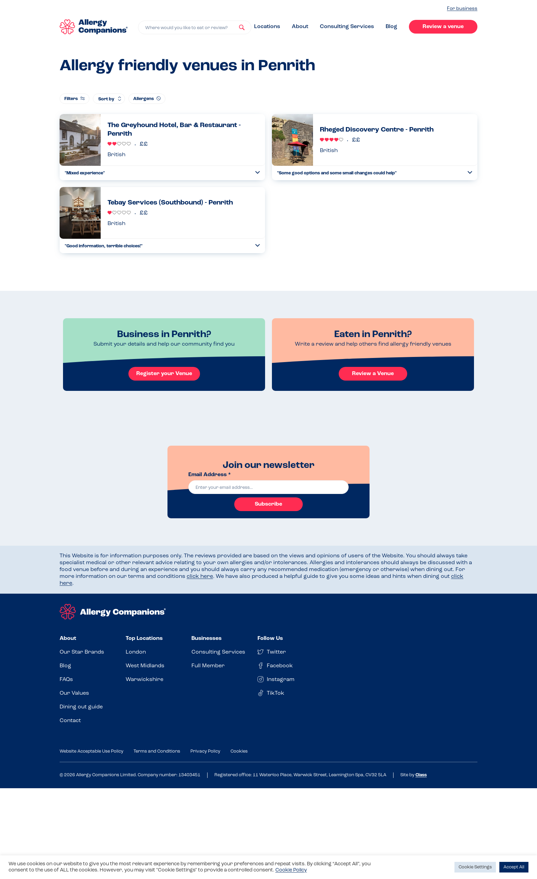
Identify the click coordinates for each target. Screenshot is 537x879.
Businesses (206, 638)
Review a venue (443, 26)
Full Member (208, 666)
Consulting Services (347, 26)
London (136, 652)
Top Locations (144, 638)
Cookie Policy (291, 870)
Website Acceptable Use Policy (91, 751)
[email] (268, 487)
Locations (267, 26)
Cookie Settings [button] (475, 867)
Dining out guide (81, 707)
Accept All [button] (513, 867)
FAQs (66, 679)
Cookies (239, 751)
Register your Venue (164, 373)
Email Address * (209, 475)
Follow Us (270, 638)
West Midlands (145, 666)
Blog (391, 26)
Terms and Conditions (157, 751)
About (300, 26)
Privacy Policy (205, 751)
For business (462, 8)
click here (200, 576)
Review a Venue (373, 373)
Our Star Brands (82, 652)
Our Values (74, 693)
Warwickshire (144, 679)
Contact (70, 720)
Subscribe (268, 504)
